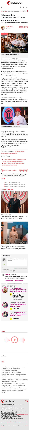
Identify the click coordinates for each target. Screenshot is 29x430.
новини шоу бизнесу (19, 385)
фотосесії (20, 390)
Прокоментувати (9, 280)
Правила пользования (5, 421)
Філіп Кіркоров (20, 376)
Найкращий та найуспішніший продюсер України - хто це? (18, 304)
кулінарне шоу (15, 182)
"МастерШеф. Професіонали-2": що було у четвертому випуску (14, 217)
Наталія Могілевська (8, 374)
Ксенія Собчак (16, 372)
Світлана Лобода (21, 374)
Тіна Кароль (5, 376)
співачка (9, 389)
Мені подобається (19, 280)
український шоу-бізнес (9, 390)
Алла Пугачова (6, 367)
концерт (14, 381)
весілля (4, 379)
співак (3, 389)
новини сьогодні (6, 385)
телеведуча (23, 389)
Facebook (16, 174)
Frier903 (7, 274)
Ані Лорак (17, 368)
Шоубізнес (4, 34)
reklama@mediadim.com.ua (22, 414)
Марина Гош (9, 26)
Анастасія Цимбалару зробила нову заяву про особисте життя (18, 289)
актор (10, 378)
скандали (19, 387)
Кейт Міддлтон (6, 372)
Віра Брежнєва (6, 370)
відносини (11, 379)
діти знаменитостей (22, 379)
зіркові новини (6, 381)
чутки (3, 392)
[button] (23, 7)
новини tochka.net (7, 383)
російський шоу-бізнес (8, 387)
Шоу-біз (4, 378)
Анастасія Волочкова (18, 367)
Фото (12, 376)
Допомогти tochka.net (14, 11)
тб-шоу (16, 389)
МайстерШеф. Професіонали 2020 (15, 184)
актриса (16, 378)
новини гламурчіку (19, 383)
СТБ (6, 182)
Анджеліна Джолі (7, 368)
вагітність (23, 378)
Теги (3, 362)
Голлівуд (14, 370)
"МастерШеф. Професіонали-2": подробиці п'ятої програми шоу (13, 248)
